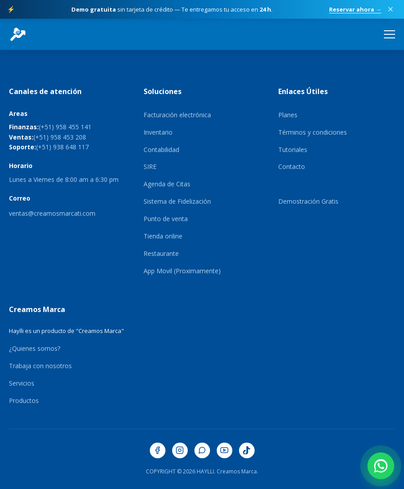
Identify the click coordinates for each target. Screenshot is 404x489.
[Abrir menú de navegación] (389, 34)
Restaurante (161, 253)
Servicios (21, 383)
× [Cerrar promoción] (390, 9)
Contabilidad (161, 149)
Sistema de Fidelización (177, 201)
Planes (287, 115)
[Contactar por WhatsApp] (380, 465)
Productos (24, 400)
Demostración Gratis (308, 201)
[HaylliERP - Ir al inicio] (18, 34)
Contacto (291, 166)
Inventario (158, 132)
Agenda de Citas (167, 184)
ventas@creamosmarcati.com (52, 213)
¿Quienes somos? (34, 348)
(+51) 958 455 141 (65, 127)
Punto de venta (166, 218)
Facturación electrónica (177, 115)
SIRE (150, 166)
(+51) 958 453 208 (59, 137)
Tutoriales (292, 149)
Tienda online (163, 236)
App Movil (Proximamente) (182, 271)
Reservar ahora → (355, 9)
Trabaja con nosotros (40, 366)
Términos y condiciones (312, 132)
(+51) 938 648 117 (62, 147)
